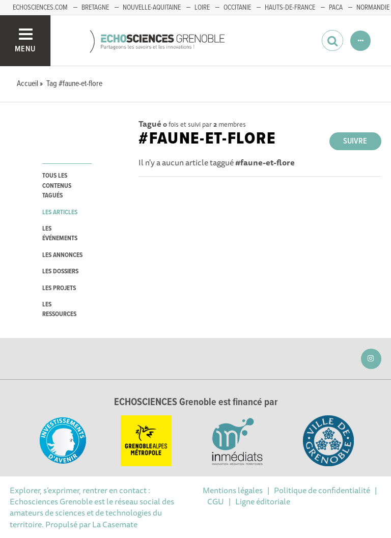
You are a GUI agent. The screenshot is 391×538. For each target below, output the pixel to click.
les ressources (59, 309)
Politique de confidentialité (322, 490)
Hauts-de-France (290, 7)
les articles (59, 212)
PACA (336, 7)
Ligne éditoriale (262, 501)
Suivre (355, 141)
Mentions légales (233, 490)
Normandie (372, 7)
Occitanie (237, 7)
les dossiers (60, 271)
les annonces (62, 255)
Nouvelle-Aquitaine (152, 7)
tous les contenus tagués (56, 186)
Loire (202, 7)
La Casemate (114, 524)
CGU (215, 501)
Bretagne (95, 7)
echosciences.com (40, 7)
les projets (59, 288)
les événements (59, 233)
